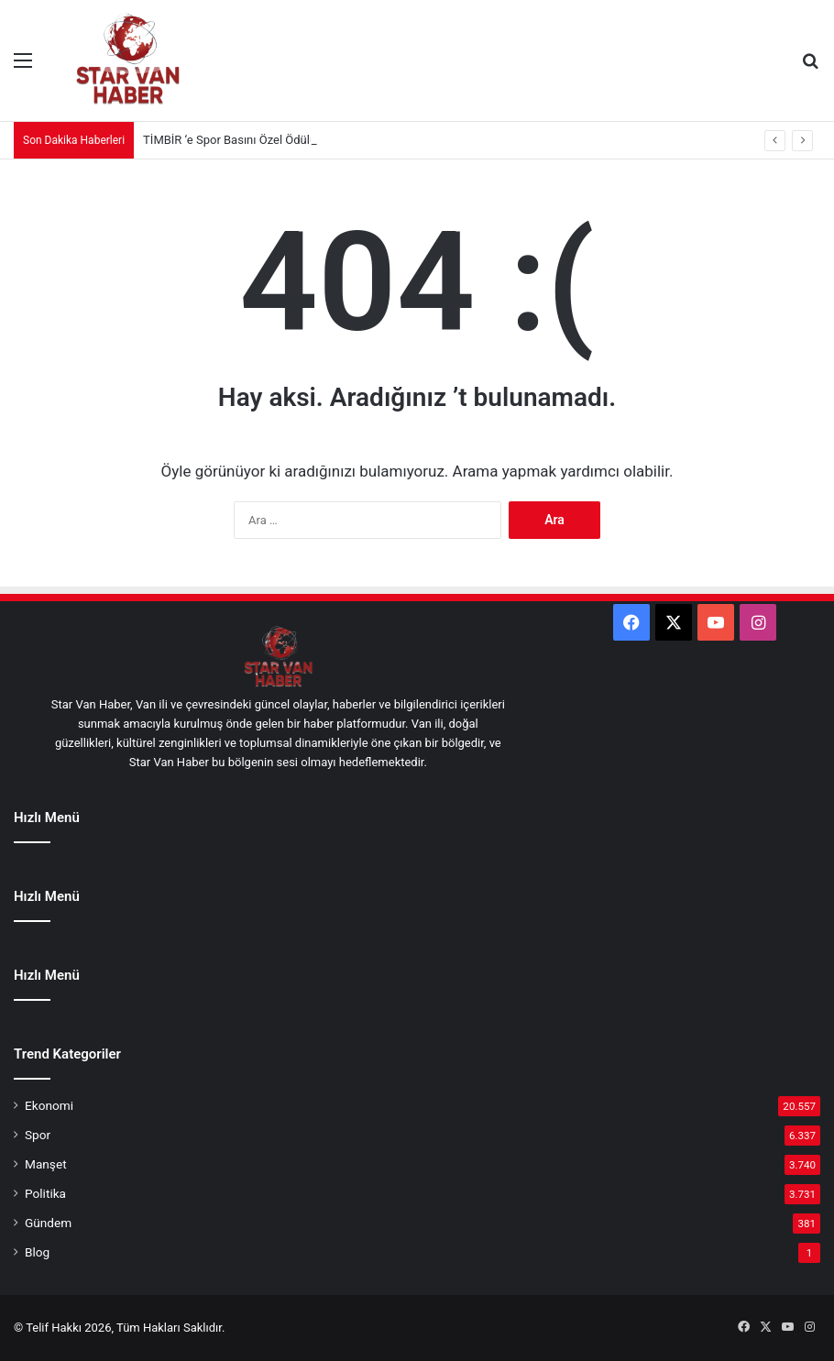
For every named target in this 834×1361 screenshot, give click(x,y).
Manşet (46, 1164)
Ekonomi (49, 1105)
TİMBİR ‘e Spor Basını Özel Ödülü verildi (247, 140)
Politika (45, 1193)
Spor (37, 1134)
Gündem (48, 1222)
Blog (37, 1252)
